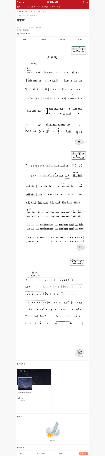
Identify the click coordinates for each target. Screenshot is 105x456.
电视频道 (45, 7)
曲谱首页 (20, 11)
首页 (18, 7)
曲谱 (38, 7)
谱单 (26, 11)
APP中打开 (83, 453)
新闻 (58, 7)
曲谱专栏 (32, 11)
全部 (44, 11)
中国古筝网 (54, 2)
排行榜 (39, 11)
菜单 (20, 2)
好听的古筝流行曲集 (24, 393)
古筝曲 (32, 7)
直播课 (52, 7)
